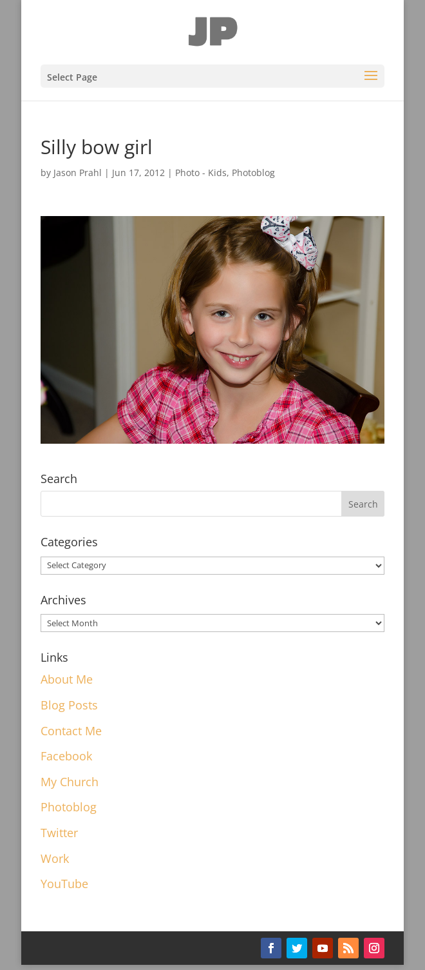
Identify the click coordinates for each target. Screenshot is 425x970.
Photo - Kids (201, 172)
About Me (67, 679)
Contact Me (71, 730)
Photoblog (253, 172)
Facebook (66, 756)
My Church (70, 781)
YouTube (64, 883)
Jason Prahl (77, 172)
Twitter (59, 832)
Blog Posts (69, 705)
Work (55, 858)
